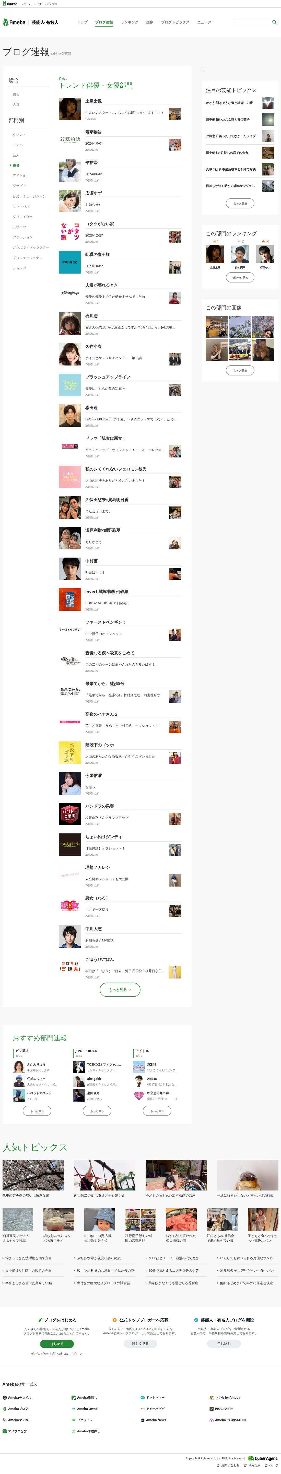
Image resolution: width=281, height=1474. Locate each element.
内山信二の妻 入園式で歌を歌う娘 (98, 1238)
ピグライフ (84, 1420)
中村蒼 (91, 561)
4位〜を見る (240, 277)
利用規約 (254, 1465)
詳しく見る (140, 1343)
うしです (32, 1099)
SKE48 (151, 1064)
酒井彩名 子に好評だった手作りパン (247, 1270)
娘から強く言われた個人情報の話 (181, 1238)
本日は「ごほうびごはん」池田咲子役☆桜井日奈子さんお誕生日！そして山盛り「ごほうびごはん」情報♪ (164, 971)
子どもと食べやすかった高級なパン (263, 1238)
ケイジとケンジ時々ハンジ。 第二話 (113, 358)
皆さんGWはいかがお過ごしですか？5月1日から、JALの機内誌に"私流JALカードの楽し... (151, 327)
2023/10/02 (94, 266)
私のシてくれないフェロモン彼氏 (116, 469)
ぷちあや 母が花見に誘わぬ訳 (99, 1258)
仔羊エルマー (36, 1079)
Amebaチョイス (19, 1397)
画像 (149, 22)
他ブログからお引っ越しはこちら (54, 1353)
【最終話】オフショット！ (105, 848)
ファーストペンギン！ (105, 622)
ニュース (204, 22)
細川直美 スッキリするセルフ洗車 (16, 1238)
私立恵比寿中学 (158, 1093)
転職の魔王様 (97, 254)
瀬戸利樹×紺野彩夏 (102, 530)
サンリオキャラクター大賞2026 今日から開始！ (117, 1070)
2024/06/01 (94, 174)
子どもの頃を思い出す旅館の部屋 (170, 1195)
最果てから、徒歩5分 (104, 683)
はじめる (57, 1343)
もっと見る (37, 1111)
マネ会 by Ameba (226, 1397)
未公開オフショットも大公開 (106, 879)
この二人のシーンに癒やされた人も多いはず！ (120, 664)
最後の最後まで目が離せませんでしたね (115, 296)
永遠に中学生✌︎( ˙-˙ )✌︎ (162, 1099)
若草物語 (93, 132)
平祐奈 (91, 162)
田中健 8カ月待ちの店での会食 (227, 152)
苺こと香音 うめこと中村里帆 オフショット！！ (123, 725)
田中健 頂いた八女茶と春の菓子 (228, 119)
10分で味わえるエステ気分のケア (173, 1270)
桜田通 (91, 407)
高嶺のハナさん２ (101, 714)
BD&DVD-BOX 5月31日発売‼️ (106, 603)
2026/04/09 (94, 1099)
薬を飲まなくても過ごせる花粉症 (173, 1283)
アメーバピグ (154, 1409)
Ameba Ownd (87, 1409)
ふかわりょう (36, 1064)
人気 (16, 104)
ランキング (129, 22)
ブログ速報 (104, 22)
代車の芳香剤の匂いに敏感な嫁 (26, 1195)
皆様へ (90, 787)
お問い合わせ (230, 1465)
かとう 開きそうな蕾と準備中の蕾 (229, 103)
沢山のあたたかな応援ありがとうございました (120, 756)
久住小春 (93, 346)
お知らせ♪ (92, 204)
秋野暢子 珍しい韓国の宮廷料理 (139, 1238)
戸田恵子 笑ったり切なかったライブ (231, 136)
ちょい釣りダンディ (103, 837)
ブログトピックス (175, 22)
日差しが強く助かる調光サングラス (230, 186)
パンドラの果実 (99, 806)
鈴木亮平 (240, 267)
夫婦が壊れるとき (101, 285)
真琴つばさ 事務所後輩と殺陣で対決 (231, 169)
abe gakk (94, 1079)
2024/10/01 (94, 143)
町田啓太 (265, 267)
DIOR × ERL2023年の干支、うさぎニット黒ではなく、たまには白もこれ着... (142, 419)
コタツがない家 (99, 224)
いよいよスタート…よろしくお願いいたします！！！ (124, 112)
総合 (16, 94)
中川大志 (93, 928)
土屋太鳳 (93, 101)
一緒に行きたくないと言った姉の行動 (245, 1195)
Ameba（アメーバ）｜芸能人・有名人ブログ (30, 22)
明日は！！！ (95, 572)
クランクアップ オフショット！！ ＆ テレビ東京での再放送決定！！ (140, 449)
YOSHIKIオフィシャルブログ (107, 1064)
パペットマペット (39, 1093)
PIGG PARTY (223, 1409)
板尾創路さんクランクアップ (106, 817)
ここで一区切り (97, 909)
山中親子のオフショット (103, 633)
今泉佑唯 (93, 775)
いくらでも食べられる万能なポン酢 (246, 1258)
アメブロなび (17, 1431)
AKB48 (152, 1079)
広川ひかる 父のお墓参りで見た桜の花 (105, 1270)
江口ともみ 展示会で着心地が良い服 (220, 1238)
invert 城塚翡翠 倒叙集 (106, 591)
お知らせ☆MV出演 (99, 940)
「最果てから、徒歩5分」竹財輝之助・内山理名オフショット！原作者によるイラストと (151, 695)
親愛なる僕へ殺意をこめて (109, 653)
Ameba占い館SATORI (229, 1420)
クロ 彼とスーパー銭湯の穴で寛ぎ (173, 1258)
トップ (82, 22)
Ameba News (155, 1420)
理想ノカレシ (97, 867)
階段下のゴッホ (99, 745)
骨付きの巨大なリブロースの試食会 (103, 1283)
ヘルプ (273, 1465)
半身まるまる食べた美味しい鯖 (28, 1283)
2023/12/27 (94, 235)
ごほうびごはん (99, 959)
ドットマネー (154, 1397)
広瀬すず (93, 193)
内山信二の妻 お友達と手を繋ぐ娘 (99, 1195)
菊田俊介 (93, 1093)
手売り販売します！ (39, 1070)
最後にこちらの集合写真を (105, 388)
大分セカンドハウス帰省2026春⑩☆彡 (51, 1084)
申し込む (224, 1343)
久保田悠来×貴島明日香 (106, 499)
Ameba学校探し (88, 1431)
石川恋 (91, 316)
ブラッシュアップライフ (107, 377)
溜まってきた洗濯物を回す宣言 (28, 1258)
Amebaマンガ (17, 1420)
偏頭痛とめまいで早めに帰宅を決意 (246, 1283)
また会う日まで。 (98, 511)
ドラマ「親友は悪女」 (105, 438)
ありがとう (93, 541)
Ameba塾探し (86, 1397)
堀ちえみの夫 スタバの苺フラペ (57, 1238)
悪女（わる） (97, 898)
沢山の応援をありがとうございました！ (115, 480)
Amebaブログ (17, 1409)
